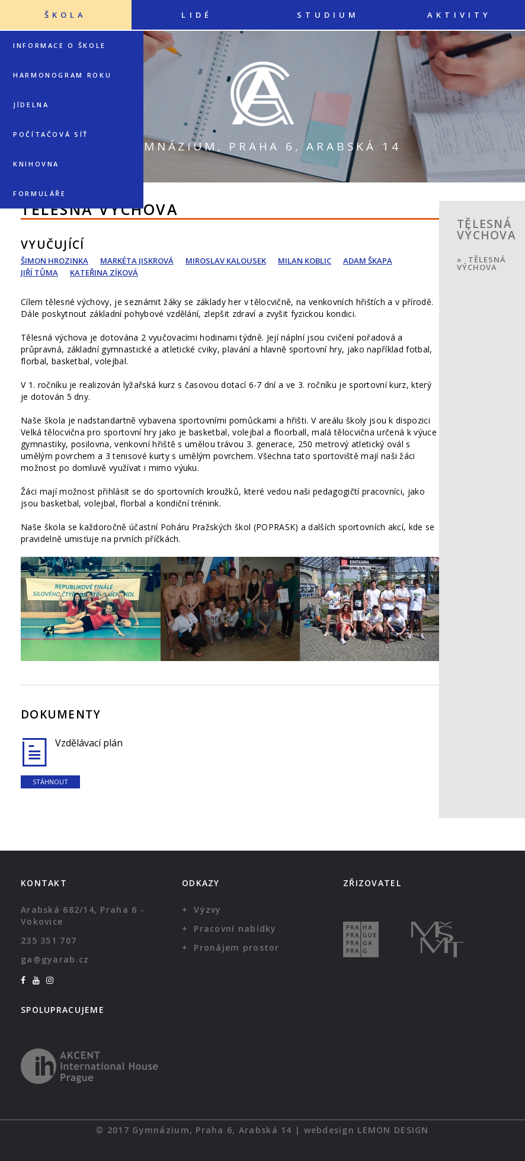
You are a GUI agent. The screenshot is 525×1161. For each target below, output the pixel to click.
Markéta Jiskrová (137, 260)
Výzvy (207, 909)
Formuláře (39, 193)
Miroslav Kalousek (225, 260)
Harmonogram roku (62, 74)
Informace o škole (59, 45)
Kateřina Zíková (104, 272)
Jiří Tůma (39, 272)
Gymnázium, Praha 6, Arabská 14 (262, 146)
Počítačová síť (50, 134)
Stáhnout (50, 781)
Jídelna (31, 104)
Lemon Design (392, 1130)
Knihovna (36, 163)
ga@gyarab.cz (55, 959)
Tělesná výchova (481, 263)
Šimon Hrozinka (54, 260)
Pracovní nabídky (235, 928)
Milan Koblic (304, 260)
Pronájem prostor (236, 947)
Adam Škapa (367, 260)
